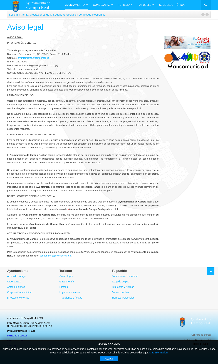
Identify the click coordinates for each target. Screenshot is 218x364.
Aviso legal (25, 27)
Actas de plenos (16, 286)
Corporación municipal (19, 292)
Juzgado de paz (120, 281)
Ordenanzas (14, 281)
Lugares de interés (70, 292)
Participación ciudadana (125, 276)
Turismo (125, 4)
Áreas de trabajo (16, 276)
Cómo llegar (66, 276)
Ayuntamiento (76, 4)
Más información (158, 352)
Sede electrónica (172, 4)
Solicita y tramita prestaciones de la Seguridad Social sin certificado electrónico (57, 14)
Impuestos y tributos (123, 286)
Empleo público (120, 292)
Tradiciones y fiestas (71, 297)
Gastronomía (67, 281)
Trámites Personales (123, 297)
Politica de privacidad (17, 335)
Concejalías (103, 4)
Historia (64, 286)
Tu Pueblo (145, 4)
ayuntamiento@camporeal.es (33, 58)
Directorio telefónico (18, 297)
